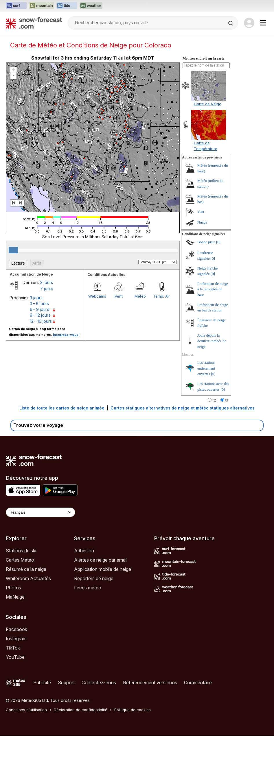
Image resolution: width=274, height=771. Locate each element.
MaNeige (15, 597)
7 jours (46, 288)
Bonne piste (206, 242)
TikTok (13, 648)
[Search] (231, 23)
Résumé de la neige (26, 569)
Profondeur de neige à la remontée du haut (212, 289)
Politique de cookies (132, 709)
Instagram (16, 638)
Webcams (97, 296)
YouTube (15, 657)
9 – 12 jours (40, 315)
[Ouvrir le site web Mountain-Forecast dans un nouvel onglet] (41, 6)
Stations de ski (21, 551)
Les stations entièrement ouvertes (206, 368)
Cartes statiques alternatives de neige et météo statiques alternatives (183, 407)
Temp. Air (161, 296)
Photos (13, 588)
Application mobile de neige (102, 569)
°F (226, 401)
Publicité (42, 682)
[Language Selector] (40, 512)
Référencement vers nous (150, 682)
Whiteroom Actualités (28, 578)
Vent (119, 296)
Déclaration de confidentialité (80, 709)
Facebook (16, 629)
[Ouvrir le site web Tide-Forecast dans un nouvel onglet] (66, 6)
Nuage (202, 222)
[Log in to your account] (249, 23)
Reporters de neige (93, 578)
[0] (218, 242)
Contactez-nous (99, 682)
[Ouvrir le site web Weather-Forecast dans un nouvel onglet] (91, 6)
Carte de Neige (207, 104)
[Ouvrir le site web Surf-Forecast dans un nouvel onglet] (16, 6)
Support (66, 682)
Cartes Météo (20, 560)
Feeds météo (87, 588)
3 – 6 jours (39, 303)
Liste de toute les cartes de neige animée (61, 407)
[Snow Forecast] (34, 23)
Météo (140, 296)
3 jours (46, 282)
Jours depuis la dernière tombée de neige (211, 341)
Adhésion (84, 551)
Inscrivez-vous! (66, 335)
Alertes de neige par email (100, 560)
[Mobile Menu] (263, 23)
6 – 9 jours (39, 309)
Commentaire (198, 682)
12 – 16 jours (41, 321)
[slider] (13, 250)
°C (214, 401)
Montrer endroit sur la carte (203, 58)
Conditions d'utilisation (26, 709)
